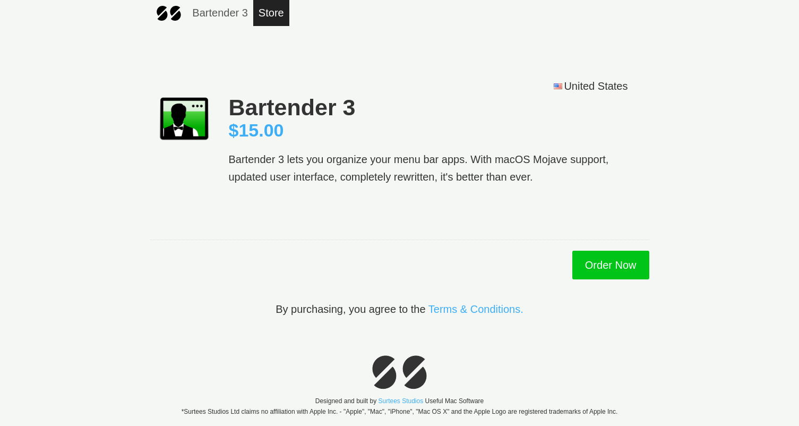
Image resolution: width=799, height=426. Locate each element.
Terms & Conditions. (475, 309)
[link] (620, 333)
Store (271, 13)
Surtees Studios (400, 401)
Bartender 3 (220, 13)
